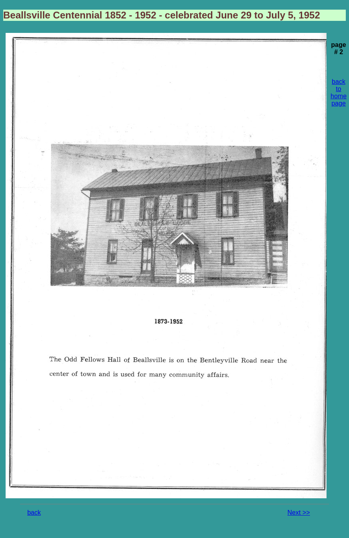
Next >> (299, 512)
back (34, 512)
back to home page (339, 92)
